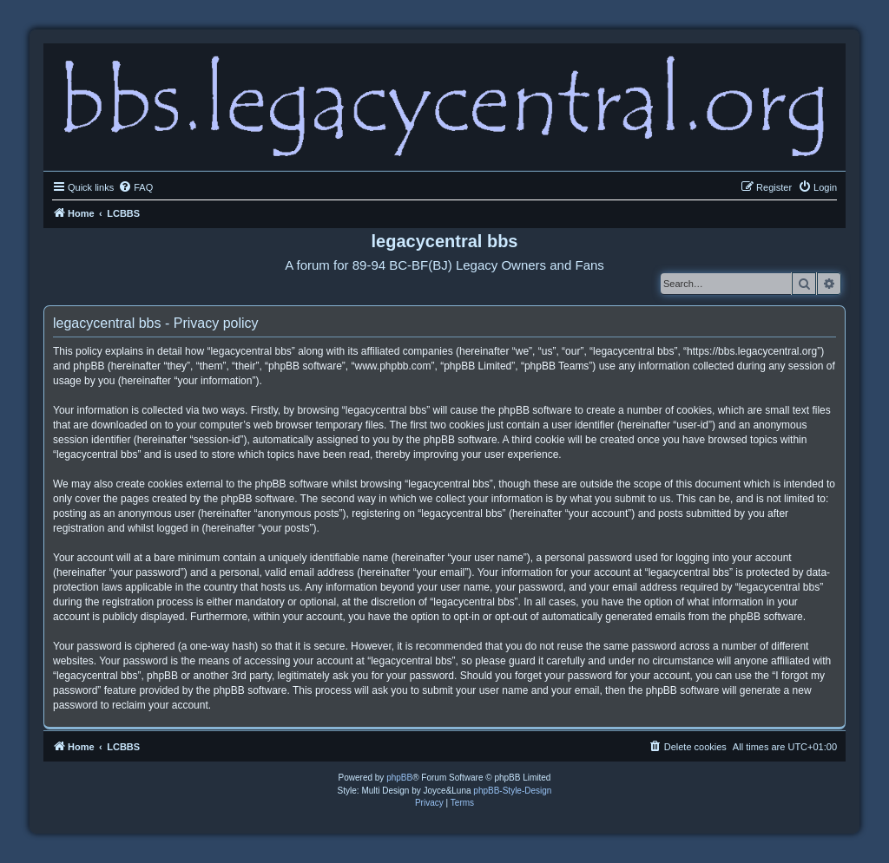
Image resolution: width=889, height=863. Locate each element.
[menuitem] (135, 187)
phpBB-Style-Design (512, 790)
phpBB (399, 777)
